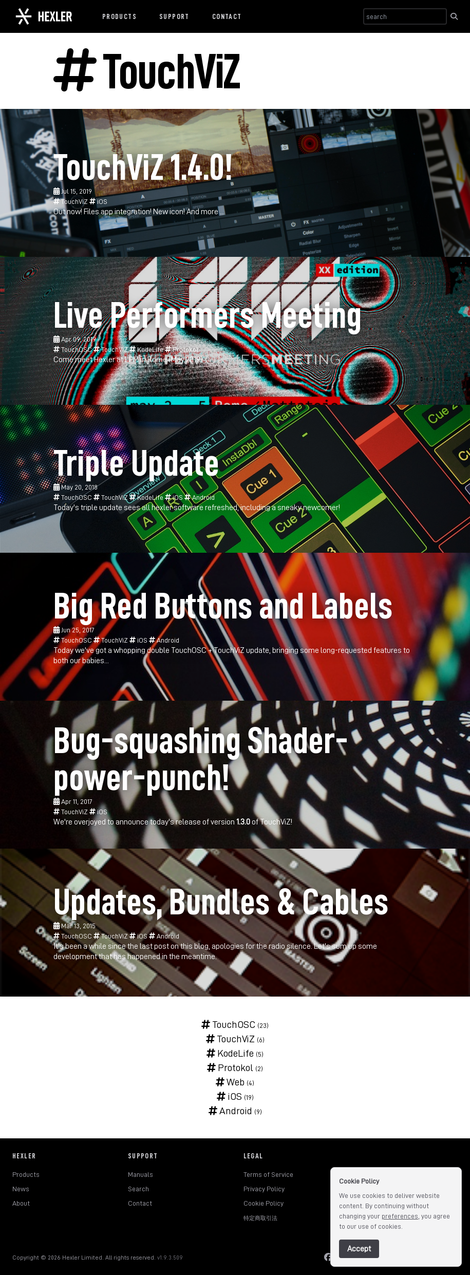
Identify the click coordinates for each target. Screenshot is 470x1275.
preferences (400, 1216)
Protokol (181, 349)
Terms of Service (268, 1174)
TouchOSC (73, 349)
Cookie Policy (263, 1203)
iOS (98, 201)
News (20, 1188)
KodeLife (147, 349)
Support (174, 16)
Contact (227, 16)
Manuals (140, 1174)
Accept (359, 1249)
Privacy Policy (264, 1188)
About (21, 1203)
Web (230, 1082)
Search (138, 1188)
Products (119, 16)
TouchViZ (71, 201)
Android (199, 497)
